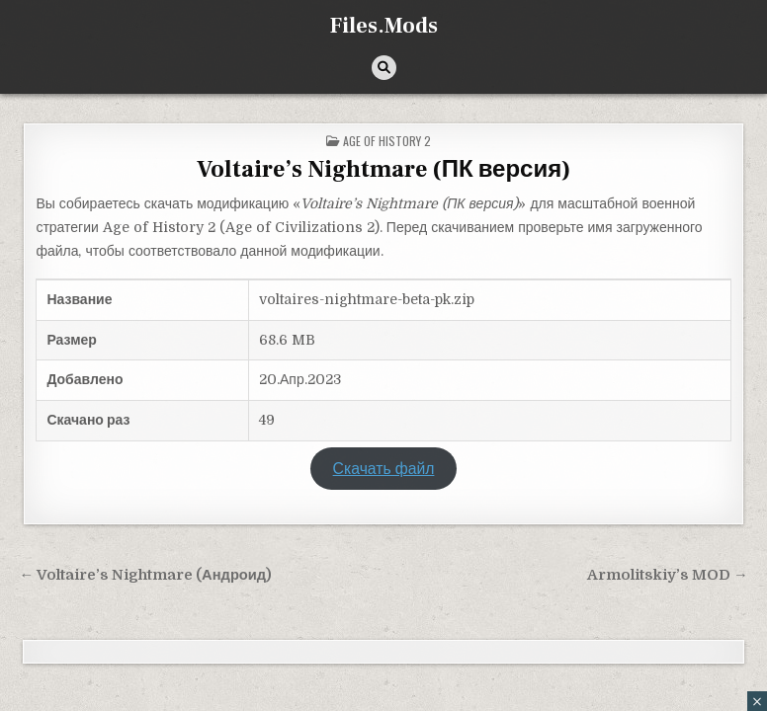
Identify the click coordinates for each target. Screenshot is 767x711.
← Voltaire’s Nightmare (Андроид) (145, 575)
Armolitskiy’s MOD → (667, 575)
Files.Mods (384, 26)
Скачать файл (384, 469)
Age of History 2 (387, 140)
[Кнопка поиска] (384, 67)
